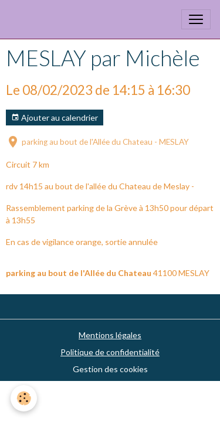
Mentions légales (110, 335)
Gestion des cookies (110, 369)
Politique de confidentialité (110, 352)
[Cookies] (24, 398)
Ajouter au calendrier (54, 118)
